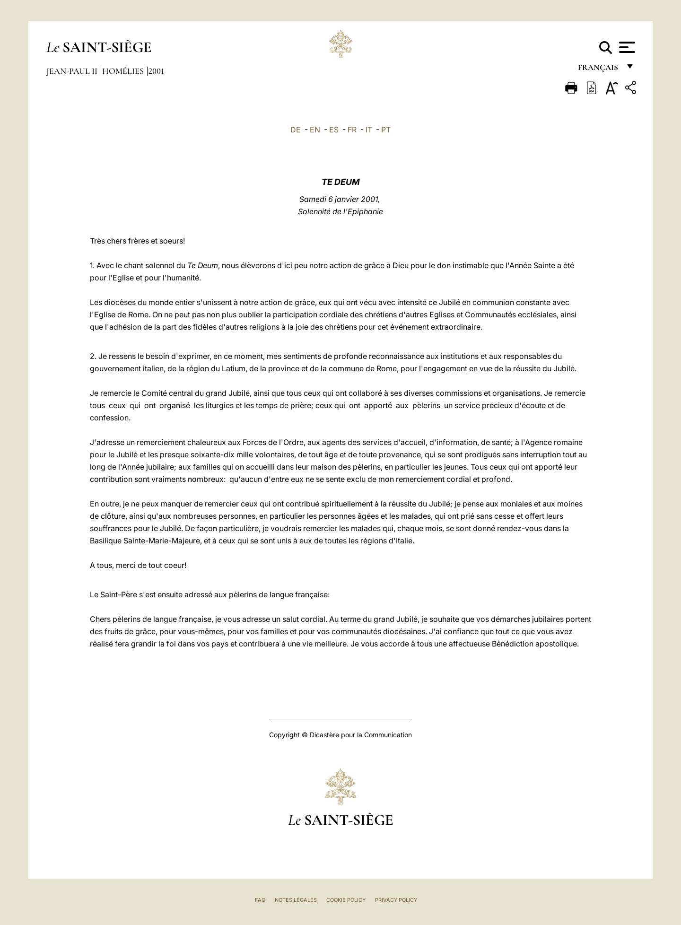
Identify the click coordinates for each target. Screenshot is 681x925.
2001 (156, 71)
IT (369, 129)
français (599, 69)
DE (295, 129)
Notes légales (296, 900)
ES (334, 129)
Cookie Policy (346, 900)
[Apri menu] (626, 47)
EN (315, 129)
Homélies (124, 71)
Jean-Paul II (72, 71)
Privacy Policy (396, 900)
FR (352, 129)
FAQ (260, 900)
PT (386, 129)
